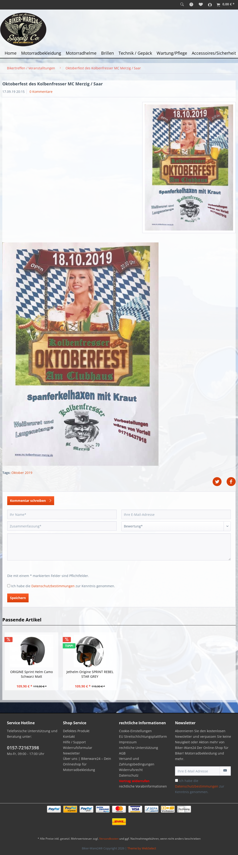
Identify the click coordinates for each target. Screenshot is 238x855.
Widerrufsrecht (131, 770)
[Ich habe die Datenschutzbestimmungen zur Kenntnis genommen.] (8, 585)
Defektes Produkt (76, 731)
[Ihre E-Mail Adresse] (197, 771)
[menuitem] (182, 4)
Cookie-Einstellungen (135, 731)
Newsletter (71, 753)
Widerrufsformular (77, 747)
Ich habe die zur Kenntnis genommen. (63, 586)
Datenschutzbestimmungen (53, 586)
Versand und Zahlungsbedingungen (136, 761)
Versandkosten (109, 839)
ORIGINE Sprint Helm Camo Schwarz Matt (31, 674)
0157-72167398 (23, 748)
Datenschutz (129, 775)
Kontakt (69, 736)
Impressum (128, 742)
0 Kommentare (41, 91)
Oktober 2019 (21, 472)
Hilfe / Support (74, 742)
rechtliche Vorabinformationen (143, 786)
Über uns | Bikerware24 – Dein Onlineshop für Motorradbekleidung (87, 764)
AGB (122, 753)
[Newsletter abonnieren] (225, 771)
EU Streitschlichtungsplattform (143, 736)
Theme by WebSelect (141, 848)
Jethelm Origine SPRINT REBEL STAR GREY (89, 674)
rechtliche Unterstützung (138, 747)
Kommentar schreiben (30, 500)
